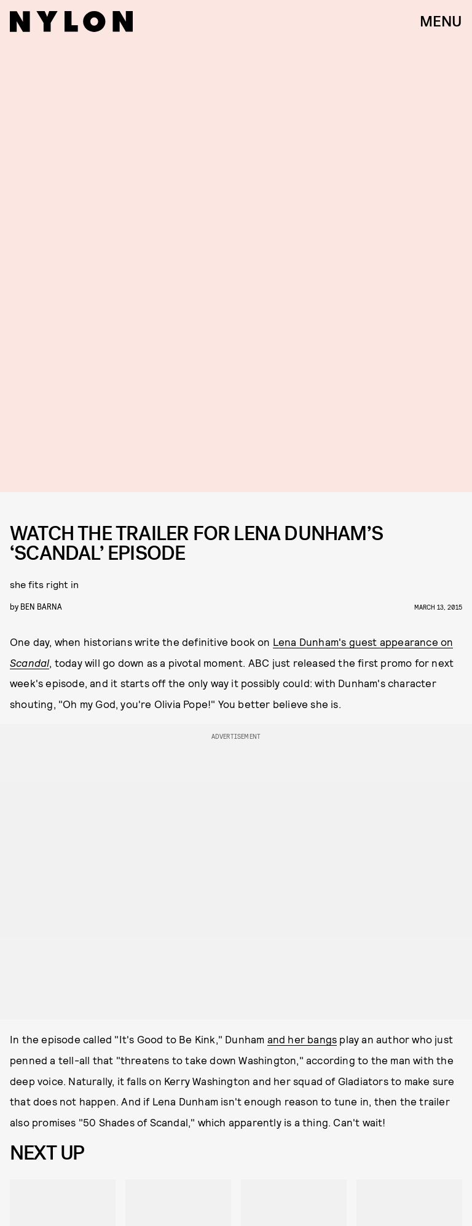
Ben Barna (41, 606)
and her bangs (302, 1039)
